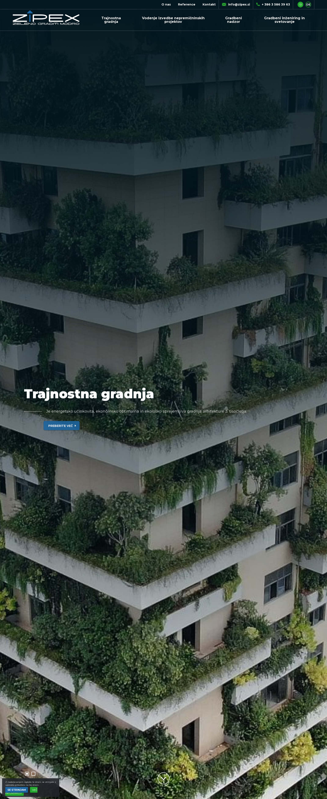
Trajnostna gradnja (111, 20)
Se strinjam (16, 789)
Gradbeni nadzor (233, 20)
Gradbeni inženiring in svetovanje (284, 20)
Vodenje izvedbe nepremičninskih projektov (173, 20)
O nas (166, 4)
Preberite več (63, 432)
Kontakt (209, 4)
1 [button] (27, 774)
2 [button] (33, 774)
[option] (163, 399)
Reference (186, 4)
